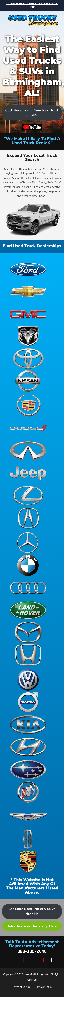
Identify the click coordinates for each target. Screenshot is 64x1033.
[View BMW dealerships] (28, 565)
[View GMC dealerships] (28, 313)
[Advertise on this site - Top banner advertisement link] (32, 5)
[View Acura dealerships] (28, 518)
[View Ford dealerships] (28, 269)
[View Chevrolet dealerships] (28, 291)
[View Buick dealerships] (28, 792)
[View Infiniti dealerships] (28, 450)
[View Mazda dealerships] (28, 632)
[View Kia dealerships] (28, 724)
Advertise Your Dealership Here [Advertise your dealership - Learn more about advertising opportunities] (32, 926)
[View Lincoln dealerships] (28, 839)
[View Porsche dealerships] (28, 861)
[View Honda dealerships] (28, 655)
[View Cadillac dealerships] (28, 406)
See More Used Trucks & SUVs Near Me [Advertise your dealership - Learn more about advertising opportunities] (32, 911)
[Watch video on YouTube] (32, 127)
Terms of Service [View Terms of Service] (21, 987)
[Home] (32, 19)
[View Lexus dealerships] (28, 495)
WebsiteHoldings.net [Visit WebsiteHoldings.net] (36, 974)
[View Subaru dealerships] (28, 769)
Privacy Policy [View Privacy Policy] (44, 987)
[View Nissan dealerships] (28, 381)
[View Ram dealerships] (28, 336)
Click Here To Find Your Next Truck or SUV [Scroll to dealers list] (32, 113)
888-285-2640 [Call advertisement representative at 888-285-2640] (32, 951)
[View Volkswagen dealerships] (28, 680)
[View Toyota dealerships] (28, 358)
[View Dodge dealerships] (28, 428)
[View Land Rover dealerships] (28, 610)
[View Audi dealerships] (28, 587)
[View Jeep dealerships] (28, 473)
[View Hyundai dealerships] (28, 747)
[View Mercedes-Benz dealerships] (28, 543)
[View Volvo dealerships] (28, 702)
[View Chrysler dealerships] (28, 817)
